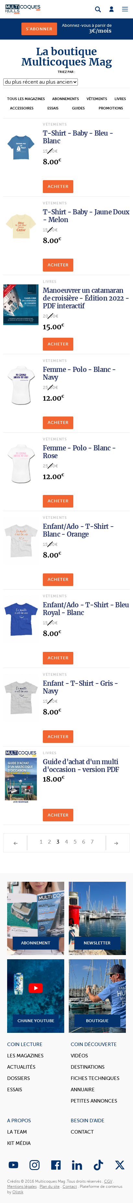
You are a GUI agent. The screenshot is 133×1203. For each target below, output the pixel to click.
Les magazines (25, 1056)
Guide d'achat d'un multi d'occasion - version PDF (81, 766)
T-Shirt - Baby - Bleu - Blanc (78, 137)
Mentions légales (22, 1186)
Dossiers (18, 1078)
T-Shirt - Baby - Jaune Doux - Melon (86, 216)
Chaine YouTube (36, 996)
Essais (52, 108)
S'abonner (39, 28)
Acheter (58, 186)
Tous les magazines (26, 99)
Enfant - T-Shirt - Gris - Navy (80, 687)
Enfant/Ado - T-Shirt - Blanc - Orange (78, 530)
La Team (17, 1132)
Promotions (111, 108)
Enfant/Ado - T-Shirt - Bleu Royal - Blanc (86, 609)
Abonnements (65, 99)
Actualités (21, 1067)
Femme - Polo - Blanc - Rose (79, 452)
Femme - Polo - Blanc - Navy (79, 373)
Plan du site (50, 1186)
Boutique (97, 996)
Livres (120, 99)
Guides (78, 108)
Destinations (87, 1067)
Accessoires (21, 108)
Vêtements (97, 99)
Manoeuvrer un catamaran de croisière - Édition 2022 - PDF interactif (86, 298)
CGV (108, 1181)
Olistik (17, 1192)
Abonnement (36, 918)
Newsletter (97, 918)
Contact (82, 1132)
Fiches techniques (95, 1078)
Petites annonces (94, 1101)
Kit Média (18, 1143)
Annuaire (83, 1090)
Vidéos (79, 1056)
